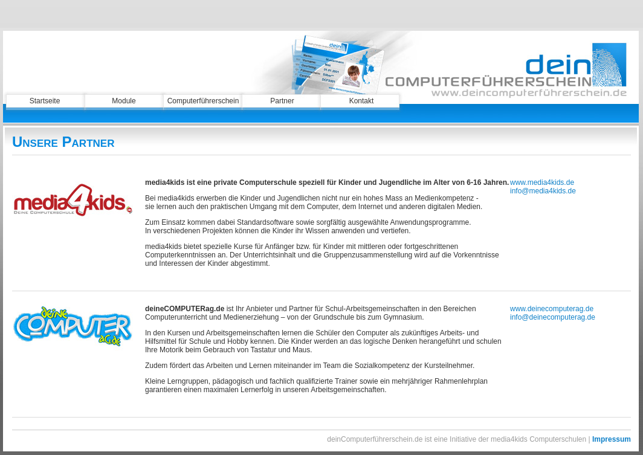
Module (123, 101)
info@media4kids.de (543, 191)
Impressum (611, 439)
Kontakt (361, 101)
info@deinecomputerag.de (552, 317)
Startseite (45, 101)
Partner (282, 101)
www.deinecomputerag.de (551, 309)
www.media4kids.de (542, 182)
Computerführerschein (203, 101)
